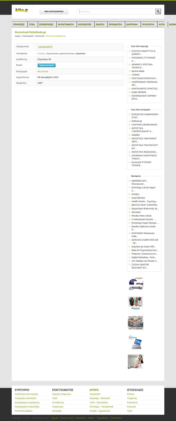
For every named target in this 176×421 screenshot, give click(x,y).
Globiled (136, 135)
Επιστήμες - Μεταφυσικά (101, 406)
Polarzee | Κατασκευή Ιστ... (145, 254)
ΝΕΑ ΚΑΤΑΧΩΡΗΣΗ (53, 11)
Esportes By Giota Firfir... (144, 246)
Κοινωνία (131, 406)
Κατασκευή (132, 402)
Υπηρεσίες (132, 398)
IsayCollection (138, 198)
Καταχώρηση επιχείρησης (27, 402)
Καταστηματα (66, 24)
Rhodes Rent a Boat (141, 215)
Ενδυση (100, 24)
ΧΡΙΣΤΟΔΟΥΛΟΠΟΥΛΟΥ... (144, 78)
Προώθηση (102, 417)
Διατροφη (132, 24)
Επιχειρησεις (46, 24)
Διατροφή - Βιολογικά (100, 398)
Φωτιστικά (41, 36)
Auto (162, 24)
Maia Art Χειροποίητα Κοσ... (145, 250)
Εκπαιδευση (115, 24)
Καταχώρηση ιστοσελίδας (27, 406)
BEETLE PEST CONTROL (144, 205)
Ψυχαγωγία (57, 406)
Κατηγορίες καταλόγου (25, 398)
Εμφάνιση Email (47, 65)
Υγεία (54, 398)
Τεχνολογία (95, 394)
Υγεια (32, 24)
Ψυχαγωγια (148, 24)
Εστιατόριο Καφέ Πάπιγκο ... (145, 223)
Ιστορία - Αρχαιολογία (100, 411)
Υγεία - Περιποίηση (99, 402)
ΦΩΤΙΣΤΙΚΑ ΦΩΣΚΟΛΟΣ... (145, 152)
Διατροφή (56, 411)
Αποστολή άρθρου (24, 411)
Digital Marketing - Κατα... (144, 257)
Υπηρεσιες (18, 24)
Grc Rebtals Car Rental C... (145, 261)
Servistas (136, 212)
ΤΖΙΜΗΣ (136, 74)
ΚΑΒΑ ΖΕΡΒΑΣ (139, 92)
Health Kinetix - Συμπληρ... (145, 201)
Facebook (80, 417)
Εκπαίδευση (58, 402)
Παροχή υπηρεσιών (61, 394)
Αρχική (54, 417)
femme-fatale (138, 71)
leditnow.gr (137, 121)
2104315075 (45, 47)
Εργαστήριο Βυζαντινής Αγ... (145, 208)
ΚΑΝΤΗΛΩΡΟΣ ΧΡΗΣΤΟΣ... (145, 88)
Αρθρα (94, 390)
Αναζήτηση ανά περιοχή (26, 394)
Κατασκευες (84, 24)
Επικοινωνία (67, 417)
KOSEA (135, 194)
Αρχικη (19, 36)
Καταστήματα (29, 36)
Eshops (130, 394)
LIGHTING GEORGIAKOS (144, 124)
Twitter (91, 417)
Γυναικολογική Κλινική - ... (144, 219)
